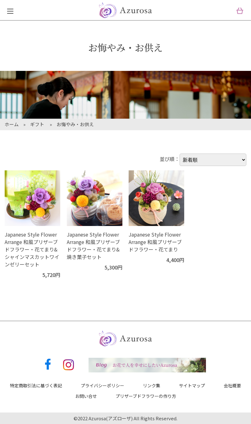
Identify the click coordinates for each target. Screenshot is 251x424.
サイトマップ (192, 385)
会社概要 (232, 385)
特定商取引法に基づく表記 (36, 385)
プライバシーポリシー (102, 385)
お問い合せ (86, 396)
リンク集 (151, 385)
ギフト (37, 124)
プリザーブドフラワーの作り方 (146, 396)
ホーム (12, 124)
